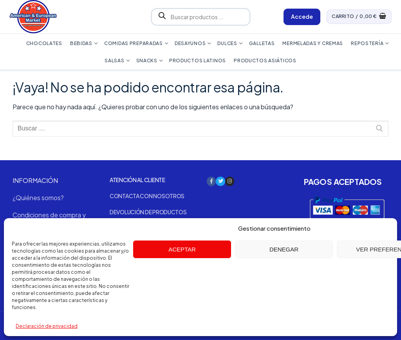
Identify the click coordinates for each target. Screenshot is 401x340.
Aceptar (182, 249)
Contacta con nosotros (147, 195)
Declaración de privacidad (47, 326)
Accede (302, 16)
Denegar (283, 249)
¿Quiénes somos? (38, 198)
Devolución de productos (148, 211)
